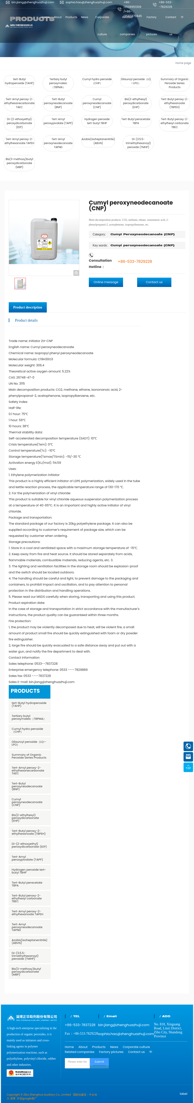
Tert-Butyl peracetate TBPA (136, 121)
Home (69, 1047)
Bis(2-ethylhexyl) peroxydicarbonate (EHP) (136, 103)
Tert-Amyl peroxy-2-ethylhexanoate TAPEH (19, 141)
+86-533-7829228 (135, 261)
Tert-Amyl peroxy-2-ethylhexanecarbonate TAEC (19, 103)
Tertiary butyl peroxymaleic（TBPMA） (58, 83)
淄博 (12, 1098)
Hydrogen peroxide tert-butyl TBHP (97, 121)
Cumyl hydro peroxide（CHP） (97, 81)
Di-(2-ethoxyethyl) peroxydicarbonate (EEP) (19, 123)
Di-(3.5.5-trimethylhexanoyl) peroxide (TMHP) (138, 143)
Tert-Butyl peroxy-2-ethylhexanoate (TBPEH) (174, 103)
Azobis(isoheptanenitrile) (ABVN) (98, 141)
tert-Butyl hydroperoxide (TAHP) (19, 81)
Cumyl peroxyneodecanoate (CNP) (97, 103)
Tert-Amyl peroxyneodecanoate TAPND (58, 143)
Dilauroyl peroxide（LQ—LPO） (136, 81)
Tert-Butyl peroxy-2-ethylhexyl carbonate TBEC (174, 123)
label (183, 1094)
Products (98, 1047)
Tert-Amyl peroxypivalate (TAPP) (58, 121)
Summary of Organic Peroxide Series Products (174, 83)
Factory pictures (111, 1052)
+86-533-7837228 (80, 1025)
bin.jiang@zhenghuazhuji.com (33, 2)
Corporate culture (136, 1047)
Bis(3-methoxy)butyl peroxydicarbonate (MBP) (19, 163)
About (82, 1047)
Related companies (80, 1052)
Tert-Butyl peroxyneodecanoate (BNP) (58, 103)
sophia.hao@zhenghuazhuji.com (89, 2)
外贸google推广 (27, 1098)
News (114, 1047)
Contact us (136, 1052)
